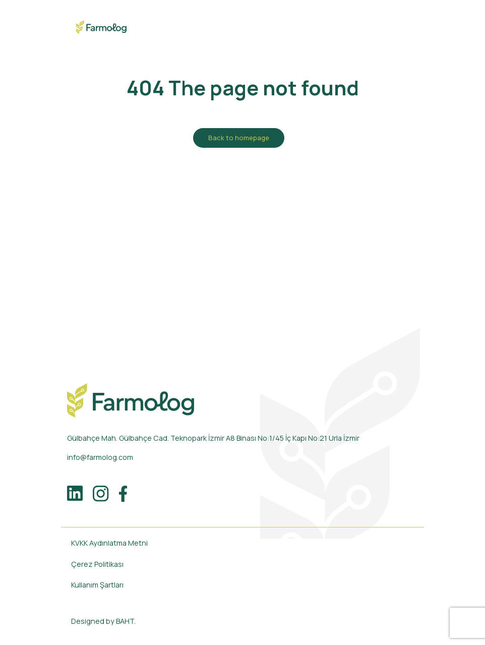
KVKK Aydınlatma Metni (109, 543)
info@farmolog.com (100, 457)
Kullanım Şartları (97, 585)
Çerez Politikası (97, 564)
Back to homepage (238, 137)
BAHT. (126, 621)
